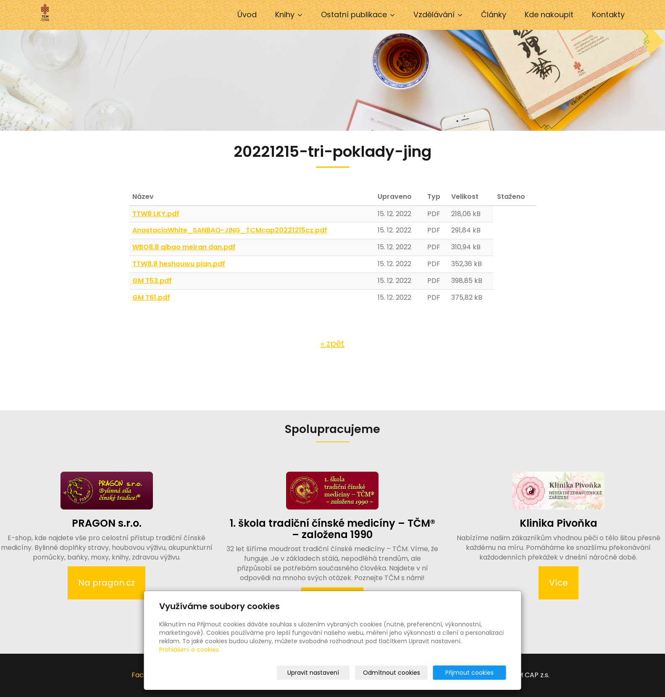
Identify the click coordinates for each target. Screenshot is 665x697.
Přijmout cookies (474, 672)
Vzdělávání (438, 14)
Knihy (288, 14)
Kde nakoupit (549, 14)
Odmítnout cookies (406, 672)
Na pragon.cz (106, 583)
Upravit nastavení (335, 672)
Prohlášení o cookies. (189, 649)
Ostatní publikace (358, 14)
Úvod (247, 14)
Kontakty (608, 14)
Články (493, 14)
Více (558, 583)
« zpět (332, 343)
